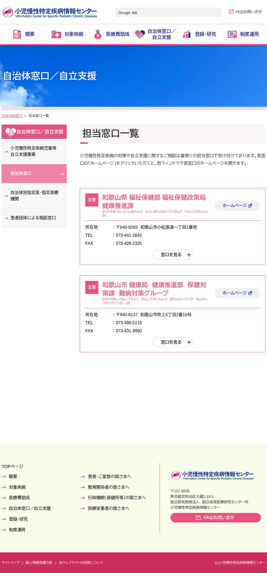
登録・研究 (18, 519)
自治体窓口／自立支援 (31, 116)
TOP (5, 116)
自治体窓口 (63, 116)
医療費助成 (19, 497)
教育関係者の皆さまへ (108, 487)
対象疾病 (17, 487)
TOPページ (12, 466)
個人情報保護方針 (39, 563)
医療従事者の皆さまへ (108, 508)
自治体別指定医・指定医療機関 (34, 195)
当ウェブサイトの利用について (81, 563)
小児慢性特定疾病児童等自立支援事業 (33, 151)
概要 (13, 476)
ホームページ (235, 205)
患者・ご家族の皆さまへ (109, 476)
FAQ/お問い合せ (248, 12)
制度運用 (17, 530)
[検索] (162, 13)
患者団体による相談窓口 (33, 218)
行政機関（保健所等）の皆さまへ (117, 497)
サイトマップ (10, 563)
